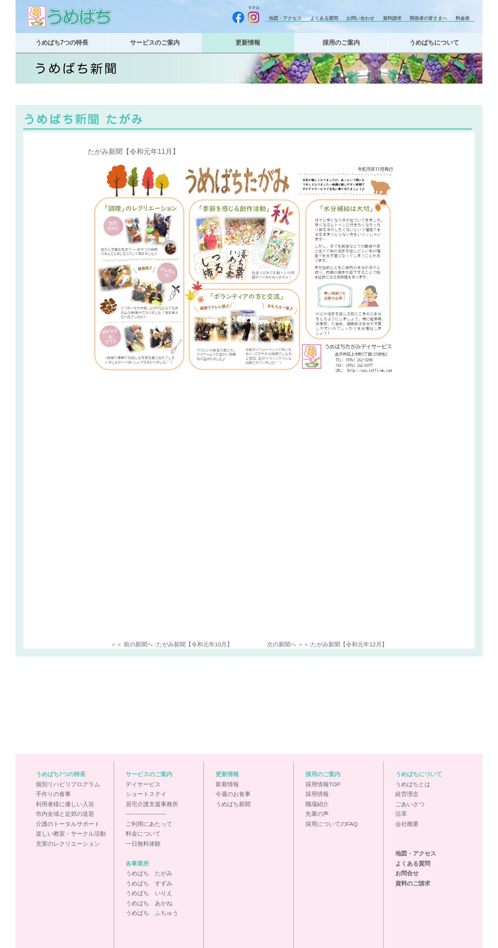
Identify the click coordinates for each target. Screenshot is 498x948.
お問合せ (407, 873)
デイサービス (143, 784)
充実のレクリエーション (68, 843)
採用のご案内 (341, 42)
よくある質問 (324, 18)
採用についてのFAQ (331, 824)
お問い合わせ (360, 18)
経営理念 (407, 794)
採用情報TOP (323, 784)
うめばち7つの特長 (62, 42)
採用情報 (317, 794)
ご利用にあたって (149, 824)
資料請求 (393, 18)
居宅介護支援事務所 (152, 804)
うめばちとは (412, 784)
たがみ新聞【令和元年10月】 (194, 644)
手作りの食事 (53, 794)
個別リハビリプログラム (68, 784)
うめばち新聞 (233, 804)
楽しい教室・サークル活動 (71, 833)
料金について (143, 833)
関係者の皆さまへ (429, 18)
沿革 (401, 813)
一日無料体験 (143, 843)
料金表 (463, 18)
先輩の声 (317, 813)
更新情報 (247, 42)
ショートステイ (146, 794)
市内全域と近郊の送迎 (65, 813)
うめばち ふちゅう (152, 913)
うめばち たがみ (149, 873)
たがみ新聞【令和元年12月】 (349, 644)
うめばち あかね (149, 903)
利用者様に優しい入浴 (65, 804)
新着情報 (227, 784)
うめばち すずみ (149, 883)
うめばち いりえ (149, 893)
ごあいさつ (409, 804)
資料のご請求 (412, 883)
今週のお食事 (233, 794)
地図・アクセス (286, 18)
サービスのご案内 (155, 42)
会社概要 (407, 824)
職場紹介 (317, 804)
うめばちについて (434, 42)
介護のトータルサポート (68, 824)
